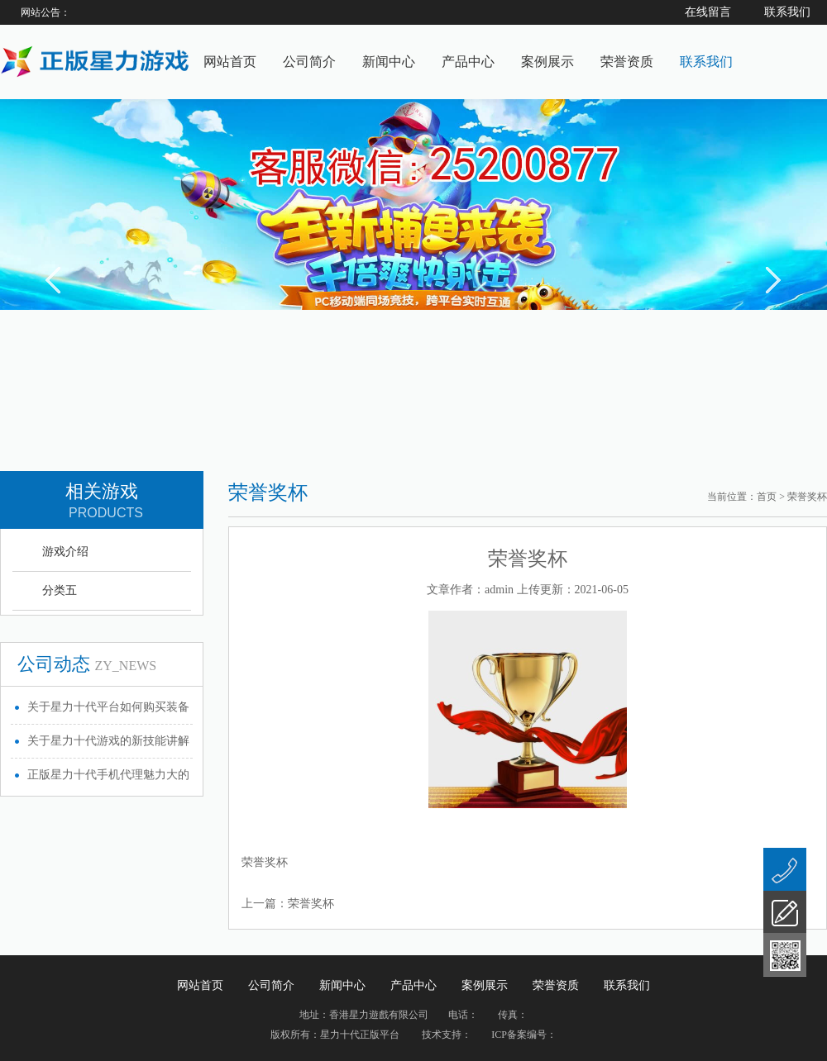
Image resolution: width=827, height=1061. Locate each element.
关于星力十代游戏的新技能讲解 (108, 741)
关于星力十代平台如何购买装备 (108, 707)
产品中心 (468, 62)
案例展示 (547, 62)
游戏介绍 (65, 551)
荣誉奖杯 (311, 903)
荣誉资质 (626, 62)
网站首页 (229, 62)
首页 (767, 496)
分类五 (59, 590)
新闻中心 (388, 62)
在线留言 (708, 12)
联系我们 (706, 62)
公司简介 (309, 62)
